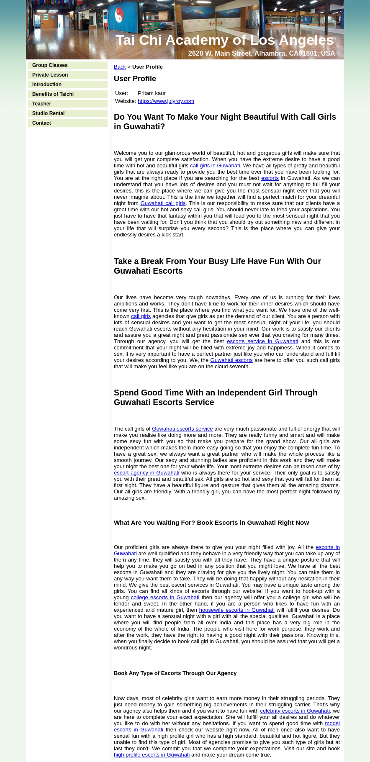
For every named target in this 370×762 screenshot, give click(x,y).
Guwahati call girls (163, 203)
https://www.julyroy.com (166, 101)
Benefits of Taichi (53, 94)
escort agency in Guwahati (146, 473)
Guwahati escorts (232, 360)
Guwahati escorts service (182, 429)
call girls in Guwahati (215, 165)
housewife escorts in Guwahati (237, 610)
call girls (141, 316)
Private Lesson (50, 75)
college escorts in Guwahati (165, 597)
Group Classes (50, 65)
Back (120, 67)
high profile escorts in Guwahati (152, 755)
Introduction (47, 84)
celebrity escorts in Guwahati (295, 711)
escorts (270, 178)
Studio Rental (48, 113)
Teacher (41, 104)
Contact (41, 123)
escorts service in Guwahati (262, 341)
